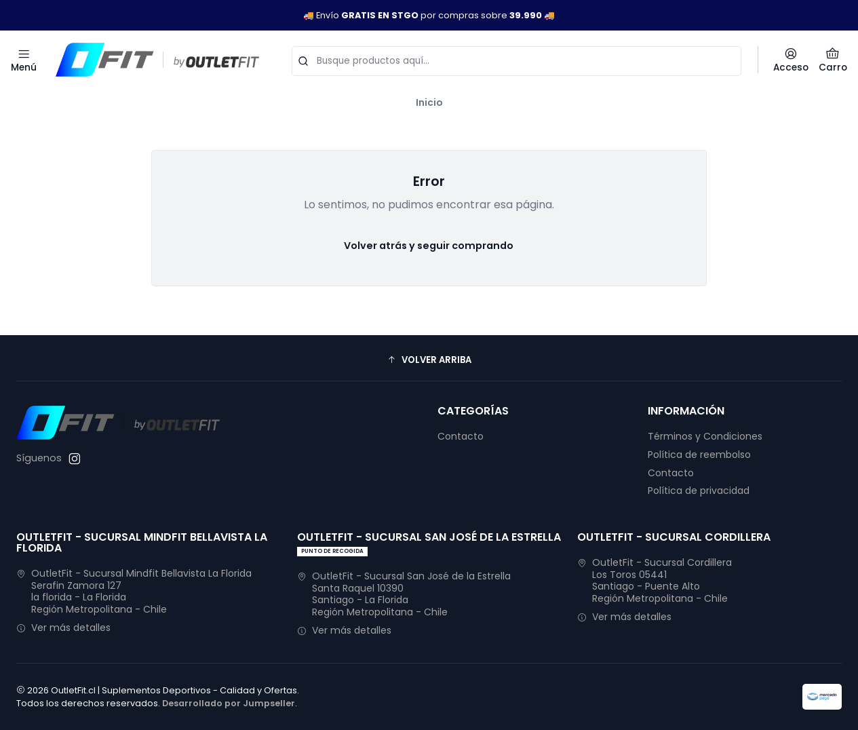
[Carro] (833, 60)
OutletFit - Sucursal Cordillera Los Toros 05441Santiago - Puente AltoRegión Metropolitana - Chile (654, 580)
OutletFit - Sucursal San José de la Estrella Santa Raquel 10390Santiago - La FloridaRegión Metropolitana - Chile (404, 594)
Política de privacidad (698, 490)
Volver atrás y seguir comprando (428, 245)
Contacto (460, 436)
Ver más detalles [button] (63, 627)
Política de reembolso (699, 454)
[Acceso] (791, 60)
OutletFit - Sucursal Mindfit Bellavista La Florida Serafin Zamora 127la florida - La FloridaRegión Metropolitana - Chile (134, 591)
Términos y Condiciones (705, 436)
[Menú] (23, 60)
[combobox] (516, 59)
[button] (429, 359)
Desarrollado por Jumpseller (228, 703)
